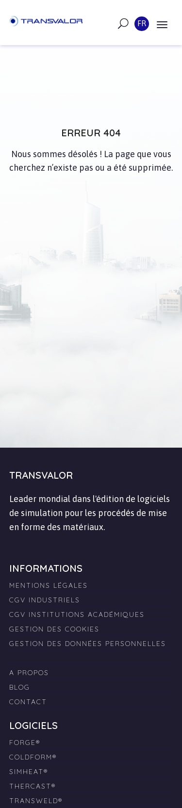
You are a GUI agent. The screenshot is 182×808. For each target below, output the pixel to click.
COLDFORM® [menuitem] (33, 757)
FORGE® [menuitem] (24, 742)
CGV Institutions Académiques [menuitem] (77, 614)
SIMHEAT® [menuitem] (28, 771)
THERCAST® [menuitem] (32, 786)
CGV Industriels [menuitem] (44, 600)
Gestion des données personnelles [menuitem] (87, 643)
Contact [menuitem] (28, 701)
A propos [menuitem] (29, 672)
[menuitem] (91, 654)
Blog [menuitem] (19, 687)
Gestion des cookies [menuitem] (54, 629)
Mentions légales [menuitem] (48, 585)
